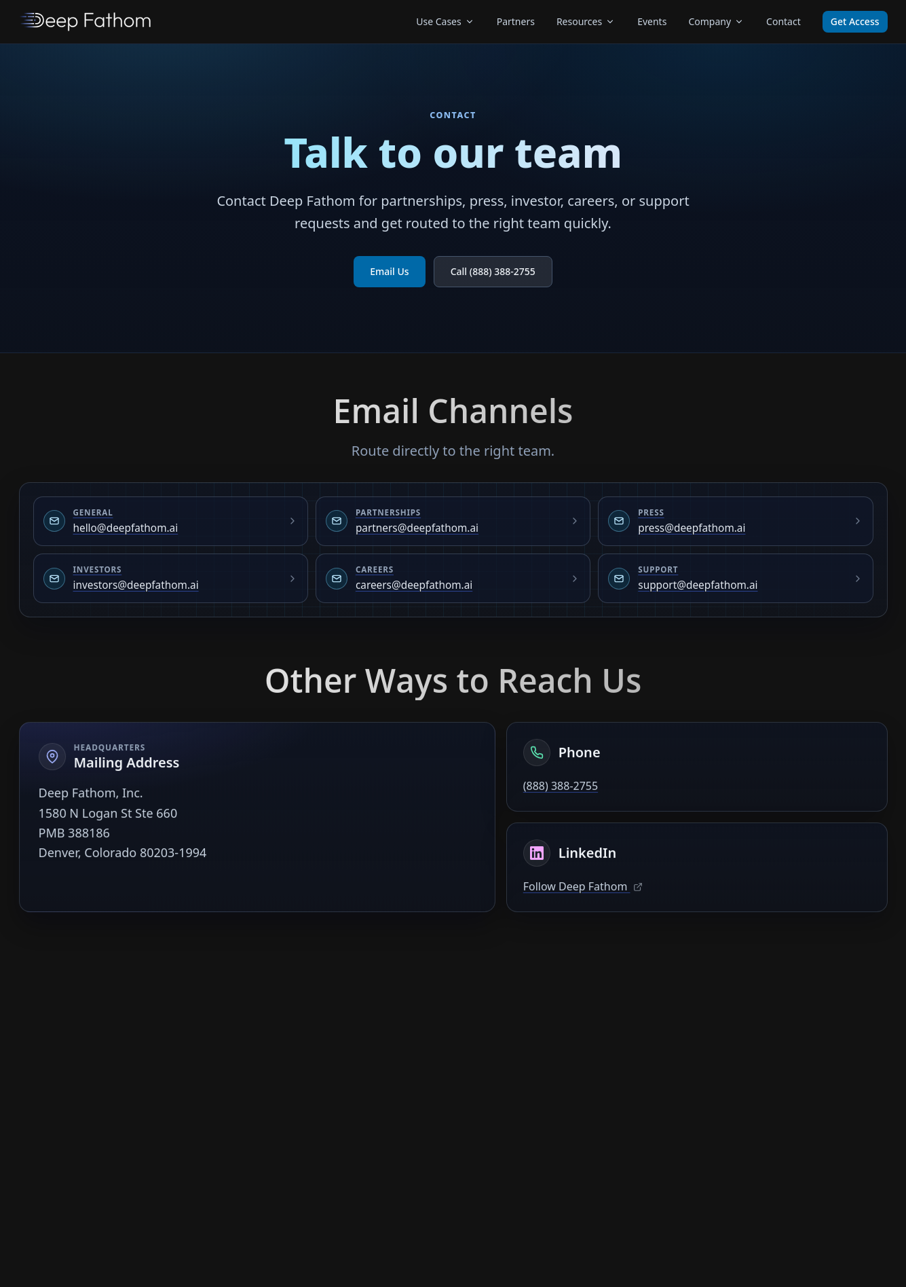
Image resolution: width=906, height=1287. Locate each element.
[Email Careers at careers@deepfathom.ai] (453, 578)
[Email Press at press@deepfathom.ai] (735, 521)
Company (716, 21)
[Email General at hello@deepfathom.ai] (170, 521)
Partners (516, 21)
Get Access (855, 21)
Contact (783, 21)
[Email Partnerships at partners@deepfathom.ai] (453, 521)
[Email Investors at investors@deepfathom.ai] (170, 578)
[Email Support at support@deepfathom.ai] (735, 578)
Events (651, 21)
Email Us (389, 271)
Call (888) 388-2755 (493, 271)
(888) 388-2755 (560, 786)
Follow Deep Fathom (583, 887)
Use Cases (445, 21)
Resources (586, 21)
